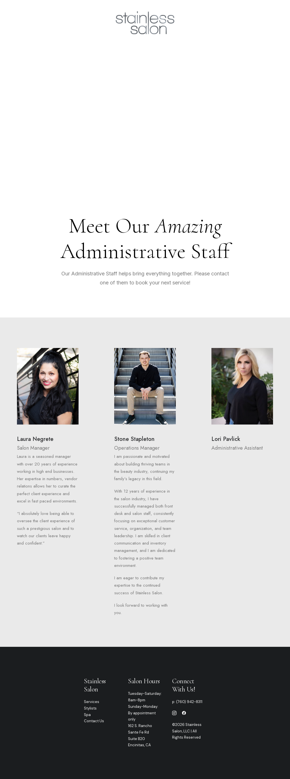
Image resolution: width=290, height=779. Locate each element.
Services (89, 23)
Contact (225, 23)
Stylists (90, 708)
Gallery (198, 23)
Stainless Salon (95, 685)
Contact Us (94, 721)
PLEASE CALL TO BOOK (145, 134)
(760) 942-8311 (189, 701)
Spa (87, 714)
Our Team (58, 23)
